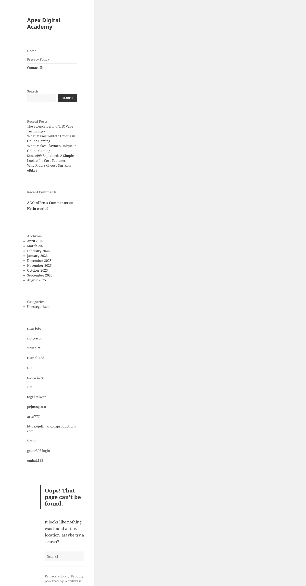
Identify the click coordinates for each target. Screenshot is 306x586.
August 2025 (36, 280)
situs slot (34, 348)
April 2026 (35, 241)
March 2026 (36, 246)
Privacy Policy (38, 59)
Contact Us (35, 67)
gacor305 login (38, 450)
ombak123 (35, 460)
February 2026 (38, 251)
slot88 (31, 441)
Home (31, 51)
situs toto (34, 328)
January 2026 (37, 255)
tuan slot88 (35, 358)
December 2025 (39, 260)
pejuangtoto (36, 406)
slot (30, 367)
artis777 (33, 416)
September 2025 (40, 275)
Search (32, 91)
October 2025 (37, 270)
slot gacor (34, 338)
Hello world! (37, 208)
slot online (35, 377)
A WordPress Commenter (47, 202)
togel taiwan (36, 397)
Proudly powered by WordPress (64, 578)
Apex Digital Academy (43, 23)
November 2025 (39, 265)
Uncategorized (38, 306)
